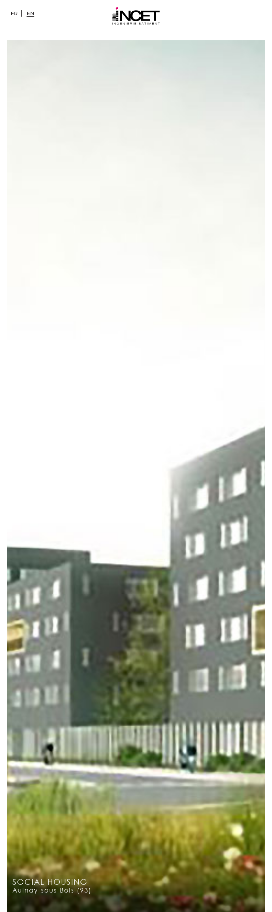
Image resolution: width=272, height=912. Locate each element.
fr (14, 13)
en (30, 13)
